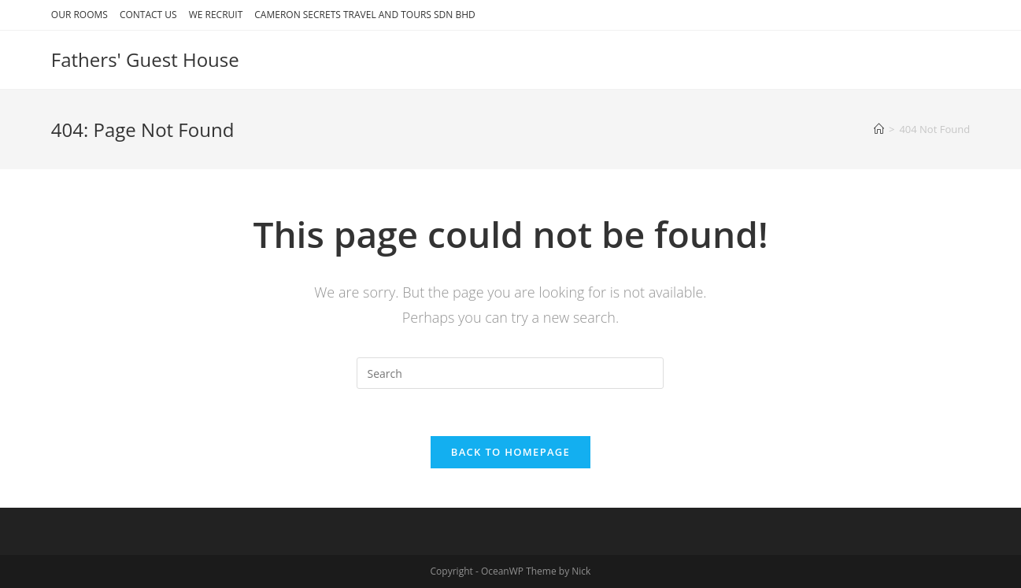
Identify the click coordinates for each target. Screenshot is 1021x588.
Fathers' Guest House (145, 59)
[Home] (879, 129)
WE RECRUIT (216, 14)
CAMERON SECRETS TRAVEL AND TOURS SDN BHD (364, 14)
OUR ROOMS (79, 14)
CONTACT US (148, 14)
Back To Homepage (510, 452)
